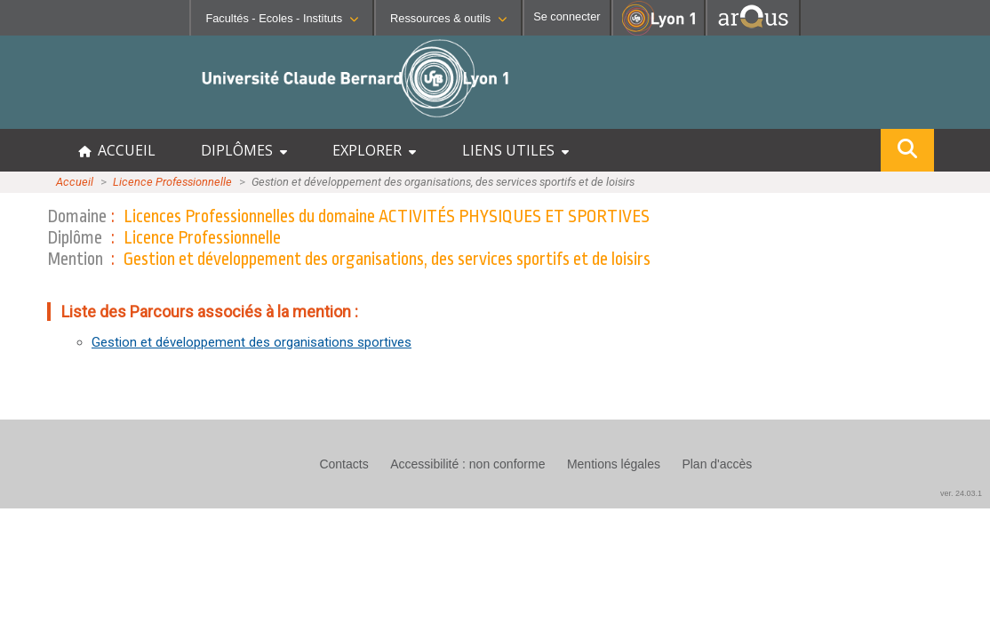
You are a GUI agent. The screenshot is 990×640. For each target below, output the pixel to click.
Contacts (343, 464)
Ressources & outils (448, 18)
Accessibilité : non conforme (467, 464)
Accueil (74, 181)
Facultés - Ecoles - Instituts (281, 18)
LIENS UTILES (515, 150)
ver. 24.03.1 (961, 493)
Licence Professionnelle (172, 181)
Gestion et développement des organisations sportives (251, 342)
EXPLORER (374, 150)
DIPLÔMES (244, 150)
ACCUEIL (117, 150)
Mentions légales (613, 464)
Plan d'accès (717, 464)
